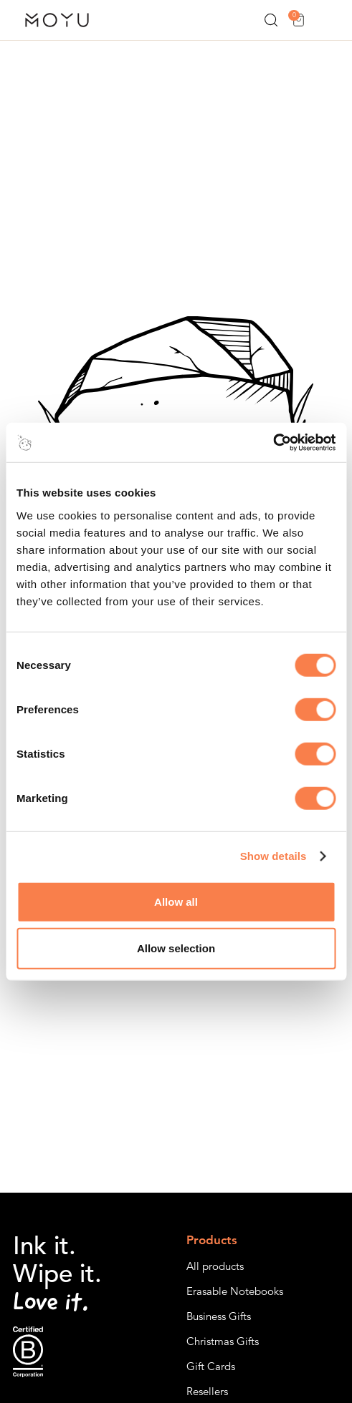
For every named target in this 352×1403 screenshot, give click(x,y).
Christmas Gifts (222, 1341)
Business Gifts (218, 1316)
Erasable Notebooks (234, 1291)
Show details (273, 856)
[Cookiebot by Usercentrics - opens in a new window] (273, 442)
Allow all (176, 901)
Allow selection (176, 948)
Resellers (207, 1391)
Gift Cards (210, 1366)
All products (215, 1266)
